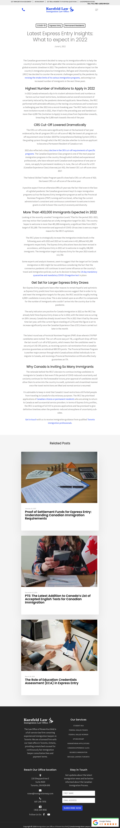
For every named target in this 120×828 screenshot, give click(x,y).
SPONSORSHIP (39, 2)
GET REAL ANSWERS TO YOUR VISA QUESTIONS (62, 2)
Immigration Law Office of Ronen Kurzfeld (52, 826)
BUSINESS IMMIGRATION (78, 752)
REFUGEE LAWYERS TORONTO (78, 757)
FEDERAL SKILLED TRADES (78, 730)
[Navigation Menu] (96, 10)
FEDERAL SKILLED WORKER (78, 734)
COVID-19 (41, 25)
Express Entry (55, 25)
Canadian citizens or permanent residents (55, 399)
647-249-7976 (40, 801)
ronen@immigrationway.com (40, 793)
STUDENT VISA (78, 725)
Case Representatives (87, 2)
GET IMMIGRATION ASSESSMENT (21, 2)
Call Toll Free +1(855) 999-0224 (98, 4)
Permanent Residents (74, 25)
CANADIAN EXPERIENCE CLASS (78, 748)
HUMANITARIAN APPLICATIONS (78, 743)
